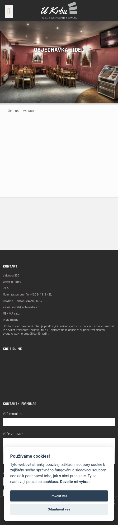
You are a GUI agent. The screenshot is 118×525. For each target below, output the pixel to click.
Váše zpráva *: (13, 434)
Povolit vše (58, 496)
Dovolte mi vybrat (74, 482)
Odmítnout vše (59, 509)
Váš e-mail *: (12, 413)
